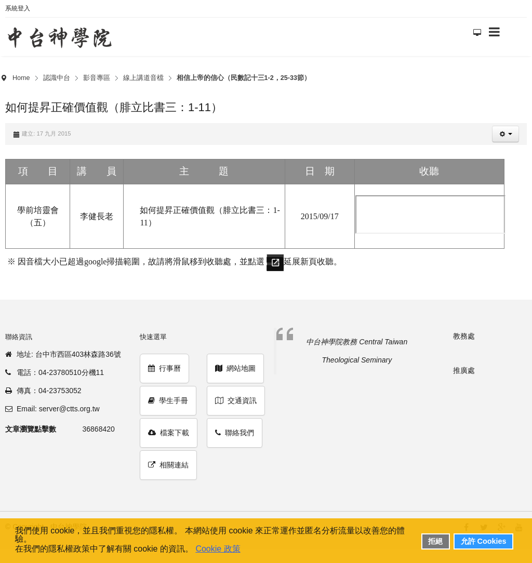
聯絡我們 (234, 432)
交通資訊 (236, 400)
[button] (505, 134)
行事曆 (164, 368)
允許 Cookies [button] (484, 541)
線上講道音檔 (143, 78)
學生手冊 (168, 400)
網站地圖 (235, 368)
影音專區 (96, 78)
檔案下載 (168, 432)
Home (21, 78)
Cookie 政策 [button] (217, 548)
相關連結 (168, 465)
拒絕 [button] (435, 541)
